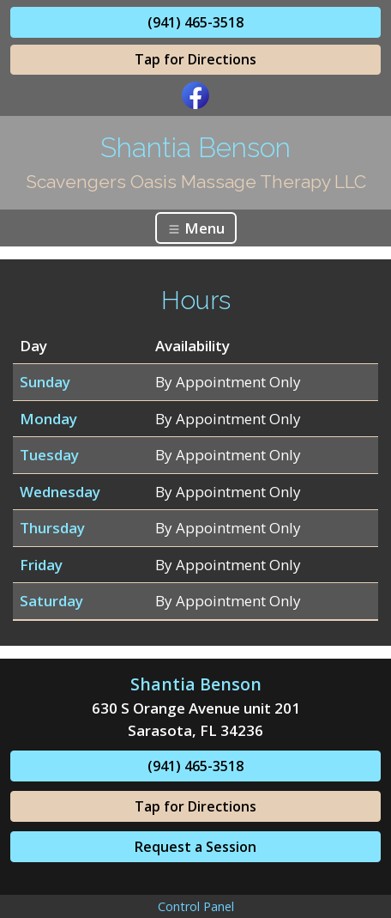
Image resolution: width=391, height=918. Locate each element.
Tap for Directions (195, 59)
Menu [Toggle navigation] (196, 228)
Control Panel (196, 906)
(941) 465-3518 (195, 22)
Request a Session (195, 846)
